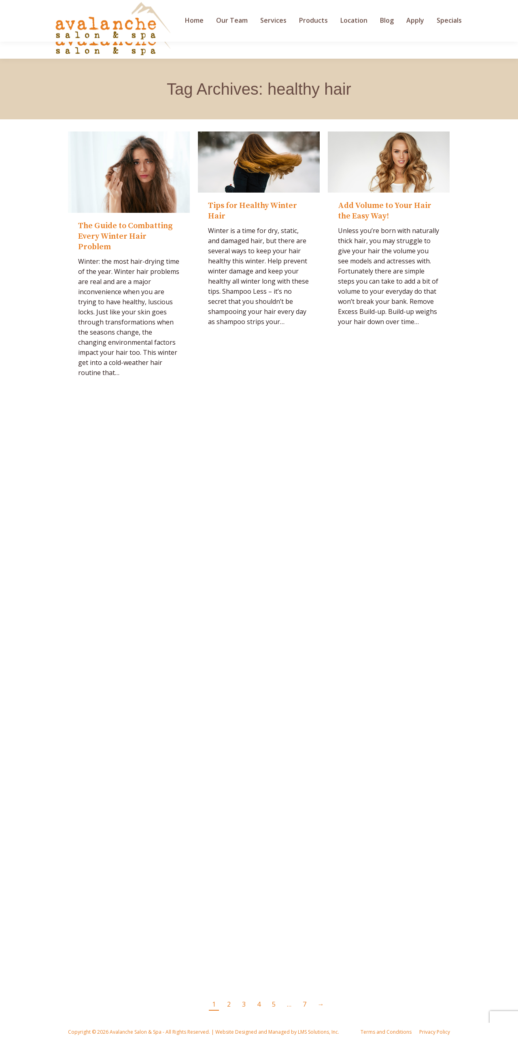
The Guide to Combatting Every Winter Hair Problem (125, 236)
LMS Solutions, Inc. (318, 1031)
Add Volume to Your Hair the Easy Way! (384, 211)
